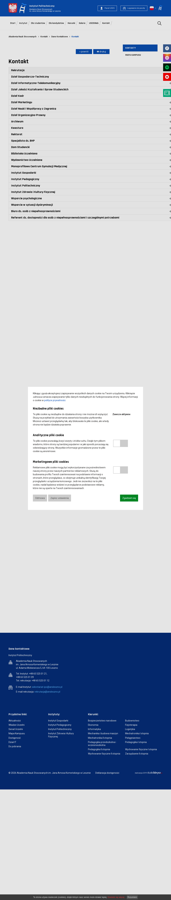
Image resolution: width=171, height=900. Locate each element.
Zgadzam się (129, 498)
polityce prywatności (54, 400)
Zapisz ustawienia (59, 498)
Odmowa (40, 498)
